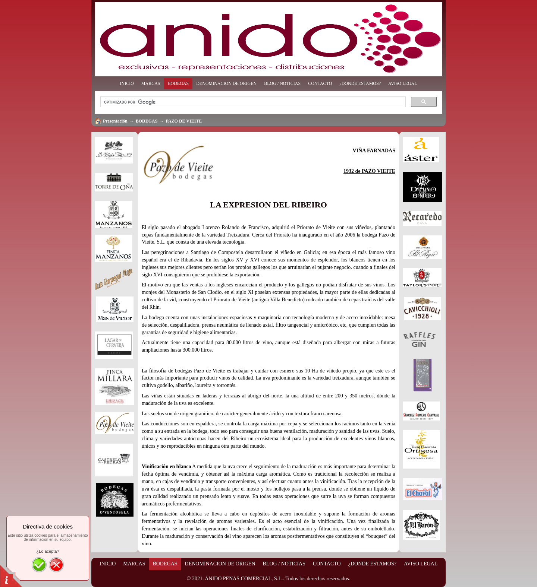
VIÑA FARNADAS (374, 150)
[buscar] (252, 102)
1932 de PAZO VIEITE (369, 171)
